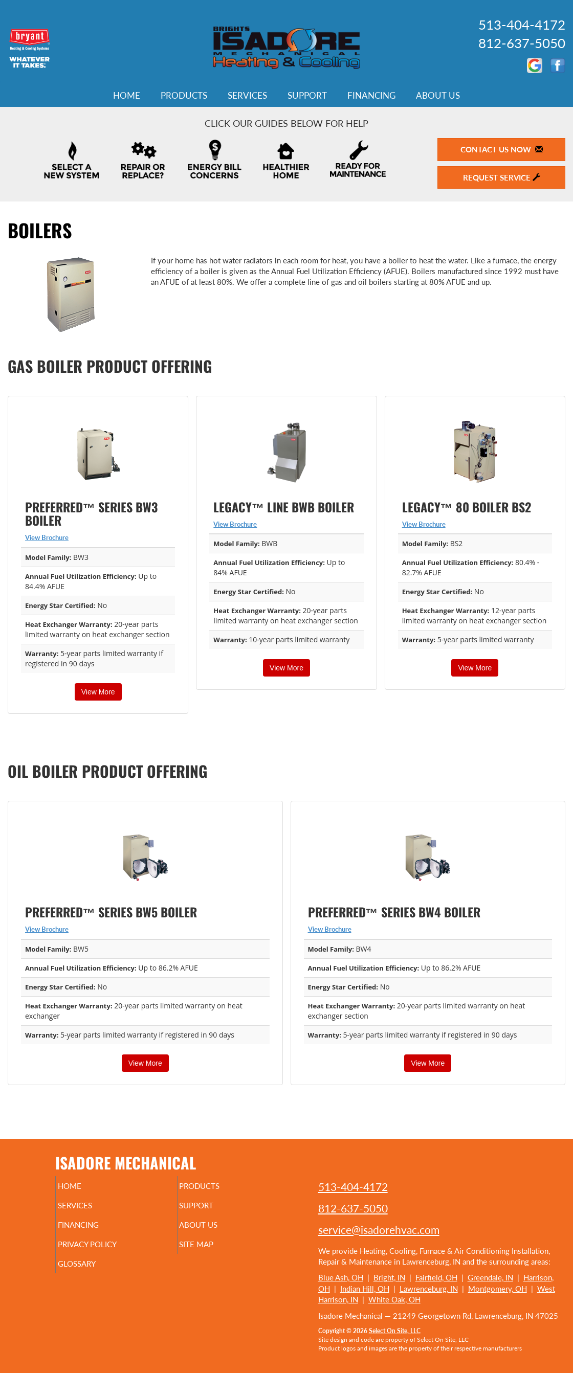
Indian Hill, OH (364, 1288)
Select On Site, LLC (395, 1331)
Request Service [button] (501, 177)
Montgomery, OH (497, 1288)
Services (247, 96)
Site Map (213, 1251)
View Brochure (47, 537)
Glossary (94, 1272)
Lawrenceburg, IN (429, 1288)
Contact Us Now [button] (501, 149)
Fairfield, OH (436, 1277)
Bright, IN (389, 1277)
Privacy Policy (106, 1251)
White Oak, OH (394, 1299)
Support (307, 96)
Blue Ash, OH (340, 1277)
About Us (438, 96)
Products (184, 96)
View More (98, 692)
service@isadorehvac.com (378, 1229)
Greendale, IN (490, 1277)
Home (126, 96)
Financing (371, 96)
